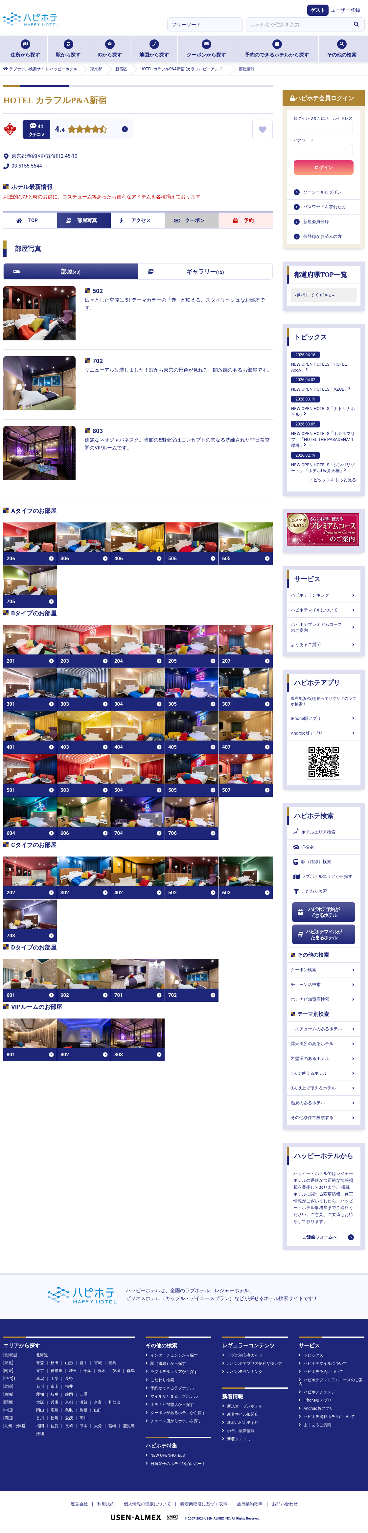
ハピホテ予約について (321, 1371)
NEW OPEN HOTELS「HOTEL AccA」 (319, 362)
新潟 (40, 1378)
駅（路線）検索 (312, 862)
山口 (98, 1410)
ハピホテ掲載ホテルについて (327, 1416)
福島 (112, 1363)
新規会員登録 (316, 221)
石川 (40, 1386)
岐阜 (54, 1394)
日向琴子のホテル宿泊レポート (176, 1463)
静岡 (69, 1394)
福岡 (40, 1426)
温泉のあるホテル (323, 1102)
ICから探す (109, 48)
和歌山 (114, 1402)
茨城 (116, 1370)
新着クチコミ (236, 1439)
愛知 (40, 1394)
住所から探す (25, 48)
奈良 (98, 1402)
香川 (40, 1418)
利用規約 (105, 1503)
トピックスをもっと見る (332, 479)
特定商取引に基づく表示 (203, 1503)
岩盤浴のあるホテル (323, 1058)
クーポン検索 (323, 969)
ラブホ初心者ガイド (242, 1355)
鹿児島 (129, 1426)
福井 (69, 1386)
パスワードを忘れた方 (324, 206)
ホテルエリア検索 (314, 832)
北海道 (42, 1355)
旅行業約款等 (250, 1503)
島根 (83, 1410)
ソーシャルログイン (322, 192)
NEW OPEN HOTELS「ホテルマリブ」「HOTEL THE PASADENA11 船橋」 (323, 434)
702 (98, 360)
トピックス (310, 337)
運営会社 (79, 1503)
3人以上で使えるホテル (323, 1088)
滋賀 (83, 1402)
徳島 (54, 1418)
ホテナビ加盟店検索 (323, 999)
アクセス (135, 220)
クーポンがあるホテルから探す (176, 1412)
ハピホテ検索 (314, 815)
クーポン (189, 220)
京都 (69, 1402)
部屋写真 (81, 220)
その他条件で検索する (323, 1117)
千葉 (87, 1370)
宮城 (98, 1363)
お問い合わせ (285, 1503)
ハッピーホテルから (323, 1155)
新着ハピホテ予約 (240, 1422)
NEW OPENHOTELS (165, 1455)
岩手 (83, 1363)
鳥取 (69, 1410)
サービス (307, 579)
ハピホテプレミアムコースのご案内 (323, 627)
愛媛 (69, 1418)
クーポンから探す (206, 48)
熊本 (83, 1426)
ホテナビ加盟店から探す (170, 1404)
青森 (40, 1363)
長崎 (69, 1426)
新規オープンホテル (242, 1406)
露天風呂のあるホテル (323, 1043)
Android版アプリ (323, 733)
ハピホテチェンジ (317, 1392)
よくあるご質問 (323, 644)
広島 (54, 1410)
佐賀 (54, 1426)
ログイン (323, 167)
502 (98, 290)
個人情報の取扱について (147, 1503)
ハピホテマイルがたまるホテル (319, 935)
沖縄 (40, 1433)
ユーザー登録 (345, 10)
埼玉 (73, 1370)
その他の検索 (341, 48)
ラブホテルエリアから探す (323, 877)
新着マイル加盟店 (240, 1414)
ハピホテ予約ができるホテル (318, 912)
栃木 (102, 1370)
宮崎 (112, 1426)
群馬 (131, 1370)
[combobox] (297, 24)
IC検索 (303, 847)
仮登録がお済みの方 (322, 236)
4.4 (60, 130)
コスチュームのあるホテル (323, 1028)
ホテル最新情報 (238, 1431)
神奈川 (56, 1370)
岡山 (40, 1410)
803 (98, 430)
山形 (69, 1363)
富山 (54, 1386)
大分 (98, 1426)
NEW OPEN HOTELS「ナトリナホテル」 (323, 406)
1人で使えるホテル (323, 1073)
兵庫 (54, 1402)
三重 (83, 1394)
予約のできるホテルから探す (277, 48)
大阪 (40, 1402)
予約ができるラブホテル (170, 1388)
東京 (40, 1370)
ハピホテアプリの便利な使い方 (252, 1363)
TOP (27, 220)
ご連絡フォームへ (320, 1237)
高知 (83, 1418)
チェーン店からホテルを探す (174, 1421)
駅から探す (68, 48)
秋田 (54, 1363)
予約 (243, 220)
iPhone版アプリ (323, 718)
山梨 (54, 1378)
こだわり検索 (310, 891)
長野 (69, 1378)
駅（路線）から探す (166, 1363)
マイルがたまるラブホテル (172, 1396)
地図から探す (154, 48)
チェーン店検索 (323, 984)
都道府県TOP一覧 (320, 274)
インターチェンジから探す (172, 1355)
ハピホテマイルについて (323, 609)
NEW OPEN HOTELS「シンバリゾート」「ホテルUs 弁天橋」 (323, 462)
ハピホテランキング (323, 595)
